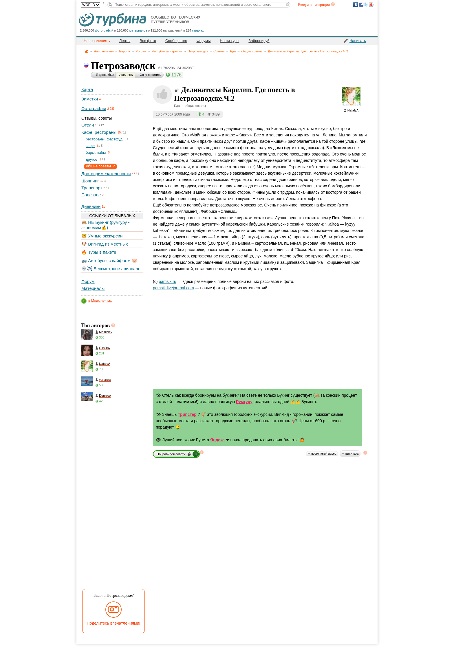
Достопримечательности (106, 173)
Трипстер (187, 414)
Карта (87, 89)
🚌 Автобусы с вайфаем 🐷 (109, 260)
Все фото (148, 41)
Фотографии (93, 108)
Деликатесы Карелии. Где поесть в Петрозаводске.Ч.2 (308, 51)
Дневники (90, 206)
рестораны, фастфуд (104, 139)
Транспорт (91, 187)
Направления (104, 51)
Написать (357, 41)
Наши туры (229, 41)
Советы (218, 51)
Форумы (204, 41)
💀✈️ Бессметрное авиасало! (111, 268)
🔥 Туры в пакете (98, 252)
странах (198, 30)
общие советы (251, 51)
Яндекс (217, 440)
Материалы (93, 288)
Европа (124, 51)
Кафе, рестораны (98, 132)
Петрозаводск (198, 51)
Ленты (124, 41)
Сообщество (176, 41)
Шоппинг (90, 180)
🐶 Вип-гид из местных (104, 244)
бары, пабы (96, 152)
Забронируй (258, 41)
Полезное (91, 194)
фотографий (104, 30)
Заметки (89, 98)
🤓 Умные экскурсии (101, 235)
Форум (88, 281)
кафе (90, 146)
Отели (87, 124)
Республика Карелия (166, 51)
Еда (233, 51)
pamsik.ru (167, 281)
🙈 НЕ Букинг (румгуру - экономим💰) (105, 225)
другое (91, 159)
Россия (141, 51)
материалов (138, 30)
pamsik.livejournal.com (173, 288)
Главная (86, 51)
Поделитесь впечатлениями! (113, 623)
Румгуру (244, 401)
